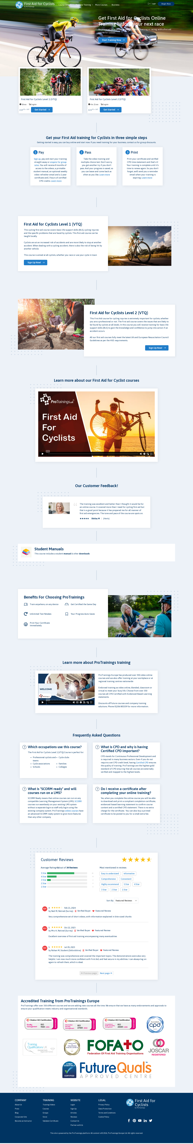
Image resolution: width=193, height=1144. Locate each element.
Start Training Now (111, 40)
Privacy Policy (103, 1106)
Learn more (134, 40)
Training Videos (49, 1106)
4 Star (43, 877)
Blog (16, 1114)
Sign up (37, 160)
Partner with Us (77, 1126)
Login (73, 1106)
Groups (45, 1114)
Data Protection (104, 1110)
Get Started (40, 110)
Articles (74, 1114)
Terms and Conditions (107, 1114)
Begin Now (166, 4)
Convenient (126, 880)
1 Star (43, 887)
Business (115, 5)
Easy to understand (110, 874)
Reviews (74, 1118)
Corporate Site (21, 1118)
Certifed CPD (142, 763)
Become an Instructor (23, 1122)
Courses (46, 1110)
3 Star (43, 881)
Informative (129, 874)
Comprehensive (108, 880)
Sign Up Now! (34, 263)
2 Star (43, 884)
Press (17, 1110)
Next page (106, 974)
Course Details (65, 5)
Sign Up (74, 1110)
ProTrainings (77, 1134)
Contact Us (75, 1122)
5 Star (43, 874)
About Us (18, 1106)
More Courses (101, 5)
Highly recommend (110, 885)
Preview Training (83, 5)
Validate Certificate (50, 1122)
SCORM (78, 802)
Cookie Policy (103, 1118)
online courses (71, 811)
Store (45, 1118)
